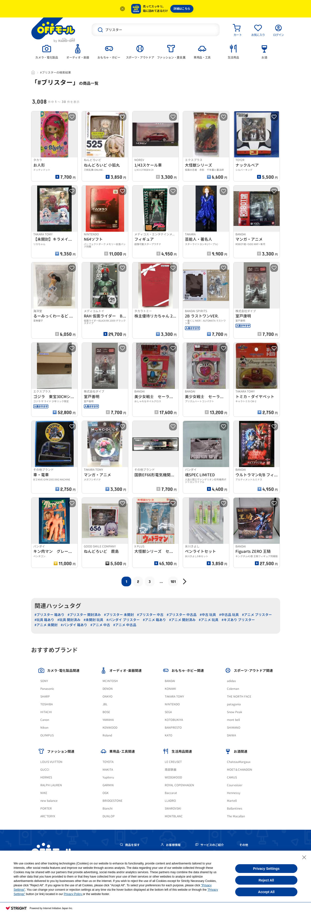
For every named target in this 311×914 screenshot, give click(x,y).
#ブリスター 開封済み (84, 614)
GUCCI (44, 770)
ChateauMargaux (239, 762)
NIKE (43, 793)
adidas (231, 681)
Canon (44, 720)
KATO (168, 735)
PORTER (46, 808)
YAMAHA (108, 720)
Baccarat (171, 793)
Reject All (266, 880)
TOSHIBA (46, 704)
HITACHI (46, 712)
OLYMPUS (47, 735)
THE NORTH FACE (239, 696)
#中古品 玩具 (229, 614)
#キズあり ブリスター (238, 619)
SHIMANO (233, 728)
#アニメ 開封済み (182, 619)
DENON (108, 689)
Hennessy (233, 793)
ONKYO (107, 696)
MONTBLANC (174, 816)
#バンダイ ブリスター (123, 619)
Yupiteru (108, 777)
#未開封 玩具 (93, 619)
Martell (232, 801)
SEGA (168, 712)
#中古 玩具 (208, 614)
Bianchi (107, 808)
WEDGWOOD (173, 777)
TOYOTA (108, 762)
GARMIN (108, 785)
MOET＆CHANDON (239, 770)
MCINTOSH (110, 681)
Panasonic (47, 689)
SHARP (45, 696)
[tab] (46, 51)
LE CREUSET (173, 762)
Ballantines (234, 808)
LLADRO (170, 801)
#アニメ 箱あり (154, 619)
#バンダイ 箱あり (74, 625)
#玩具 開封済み (68, 619)
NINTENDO (172, 704)
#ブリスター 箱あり (49, 614)
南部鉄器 (170, 770)
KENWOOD (110, 728)
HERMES (46, 777)
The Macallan (236, 816)
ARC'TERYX (47, 816)
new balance (49, 801)
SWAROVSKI (173, 808)
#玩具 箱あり (44, 619)
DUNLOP (109, 816)
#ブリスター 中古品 (182, 614)
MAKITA (108, 770)
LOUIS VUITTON (51, 762)
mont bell (233, 720)
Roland (107, 735)
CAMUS (232, 777)
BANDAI (170, 681)
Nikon (44, 728)
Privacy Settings (266, 869)
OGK (106, 793)
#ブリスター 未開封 (119, 614)
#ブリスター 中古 (150, 614)
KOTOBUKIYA (174, 720)
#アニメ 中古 (100, 625)
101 (173, 581)
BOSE (106, 712)
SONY (44, 681)
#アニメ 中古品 (124, 625)
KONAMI (170, 689)
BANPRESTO (173, 728)
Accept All (266, 892)
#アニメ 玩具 (208, 619)
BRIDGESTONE (112, 801)
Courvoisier (234, 785)
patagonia (234, 704)
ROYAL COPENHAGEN (179, 785)
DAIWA (231, 735)
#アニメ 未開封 (46, 625)
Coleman (233, 689)
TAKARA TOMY (174, 696)
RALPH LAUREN (51, 785)
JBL (105, 704)
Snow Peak (234, 712)
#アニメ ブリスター (257, 614)
